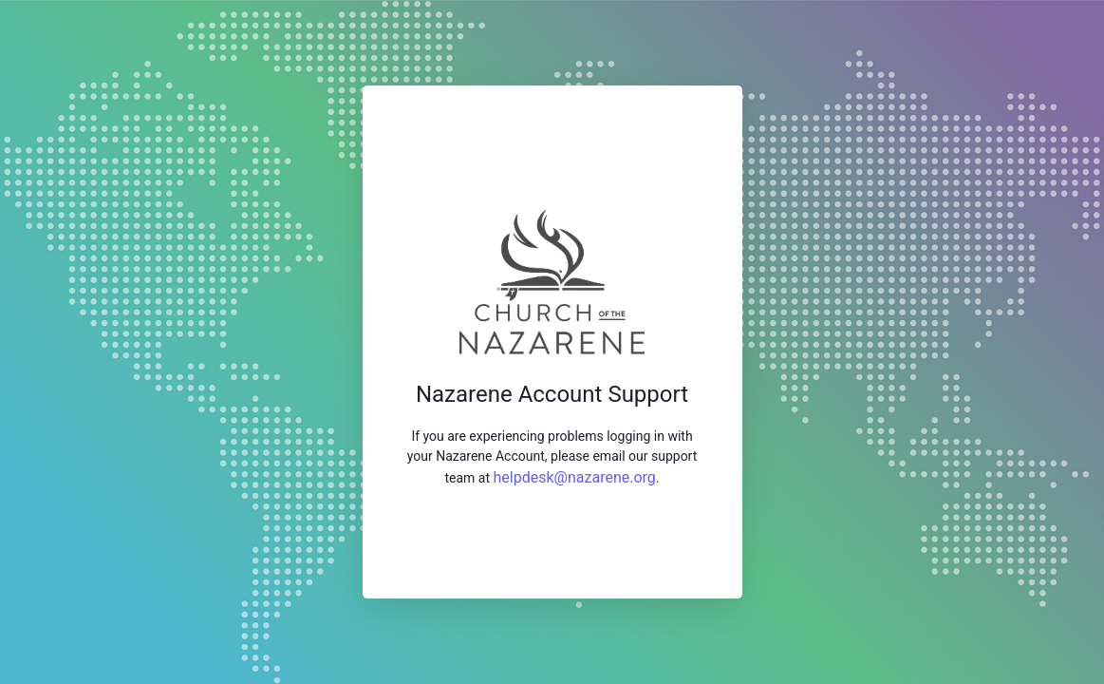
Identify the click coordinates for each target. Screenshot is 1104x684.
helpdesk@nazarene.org (575, 477)
